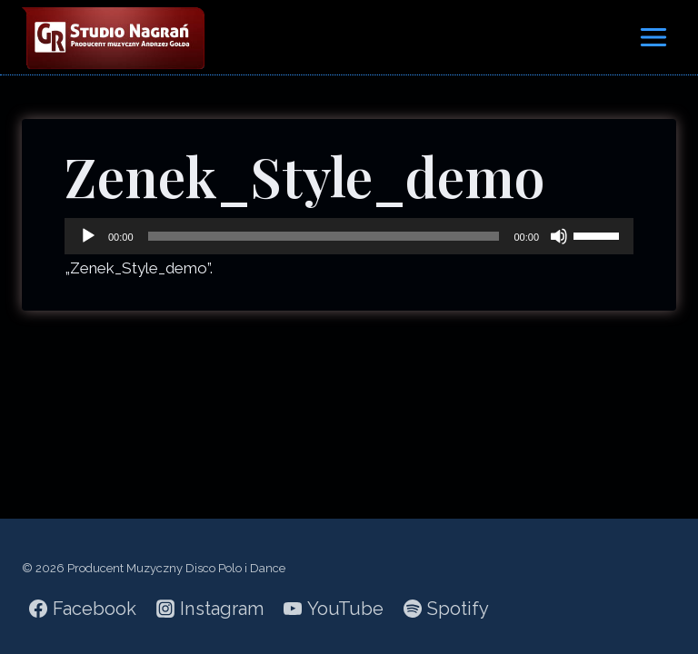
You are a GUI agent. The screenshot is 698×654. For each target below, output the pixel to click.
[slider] (324, 236)
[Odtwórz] (88, 236)
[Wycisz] (559, 236)
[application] (349, 236)
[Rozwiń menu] (653, 36)
